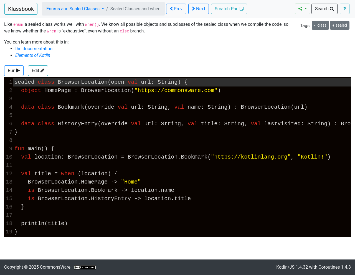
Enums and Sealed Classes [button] (73, 8)
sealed (340, 25)
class (321, 25)
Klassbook (21, 9)
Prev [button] (176, 8)
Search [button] (324, 8)
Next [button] (198, 8)
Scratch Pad (229, 8)
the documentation (33, 48)
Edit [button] (38, 70)
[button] (14, 70)
